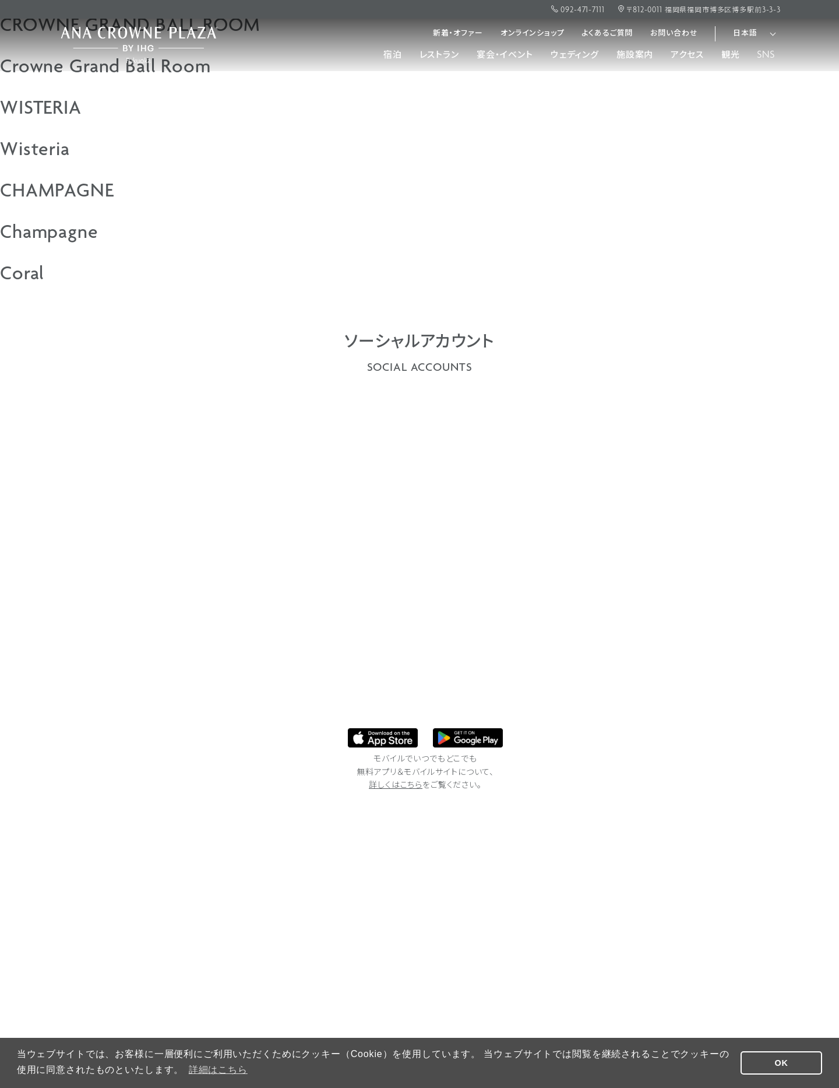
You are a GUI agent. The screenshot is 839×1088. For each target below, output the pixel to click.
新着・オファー (458, 33)
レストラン (439, 55)
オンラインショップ (532, 33)
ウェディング (575, 55)
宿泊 (392, 55)
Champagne (49, 234)
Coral (22, 275)
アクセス (687, 55)
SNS (766, 55)
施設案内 (634, 55)
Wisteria (35, 151)
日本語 (745, 33)
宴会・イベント (505, 55)
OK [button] (781, 1063)
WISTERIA (41, 110)
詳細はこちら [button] (218, 1070)
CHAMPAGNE (57, 192)
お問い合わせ (673, 33)
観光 (730, 55)
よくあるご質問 (607, 33)
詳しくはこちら (395, 786)
